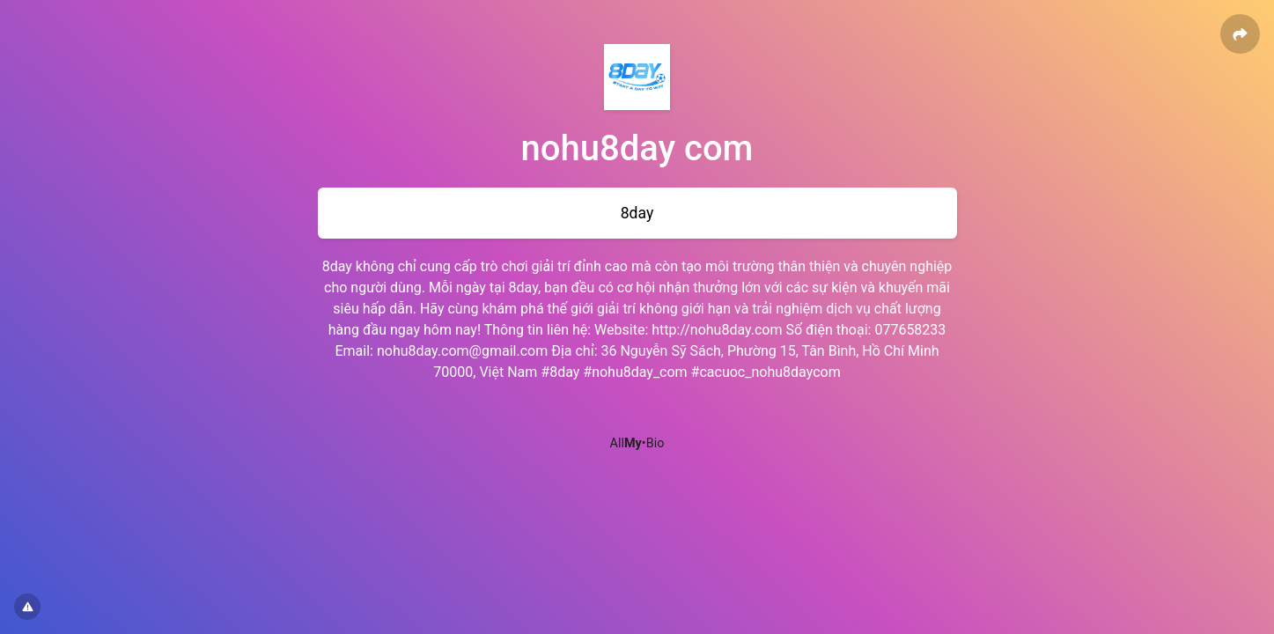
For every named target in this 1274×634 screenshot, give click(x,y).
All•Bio (637, 443)
